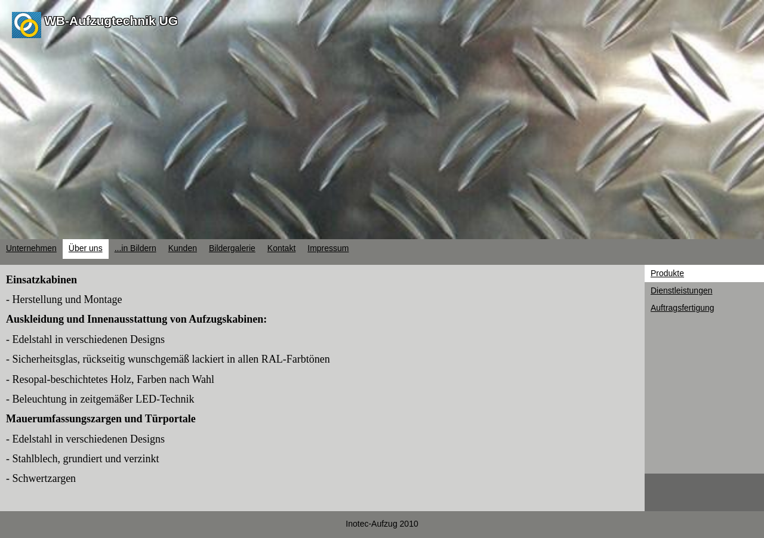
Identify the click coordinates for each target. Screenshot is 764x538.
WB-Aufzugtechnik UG (111, 20)
